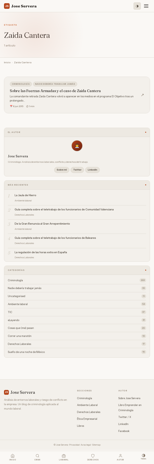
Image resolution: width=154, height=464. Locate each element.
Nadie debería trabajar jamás (55, 84)
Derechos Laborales (77, 344)
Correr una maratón (77, 336)
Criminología (21, 84)
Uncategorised (77, 296)
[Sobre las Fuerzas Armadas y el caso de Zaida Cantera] (77, 95)
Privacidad (74, 444)
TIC (77, 312)
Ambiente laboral (77, 304)
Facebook (124, 431)
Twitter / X (124, 417)
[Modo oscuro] (137, 6)
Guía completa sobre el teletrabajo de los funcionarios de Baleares (55, 237)
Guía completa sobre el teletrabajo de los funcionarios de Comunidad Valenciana (64, 209)
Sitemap (96, 444)
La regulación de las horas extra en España (41, 252)
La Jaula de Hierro (25, 195)
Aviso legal (86, 444)
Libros (80, 425)
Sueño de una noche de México (77, 352)
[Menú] (146, 6)
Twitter (77, 169)
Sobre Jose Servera (129, 398)
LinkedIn (92, 169)
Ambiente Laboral (87, 405)
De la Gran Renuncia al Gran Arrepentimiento (42, 223)
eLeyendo (77, 320)
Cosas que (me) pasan (77, 328)
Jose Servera (20, 6)
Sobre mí (62, 169)
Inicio (7, 62)
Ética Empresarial (87, 418)
